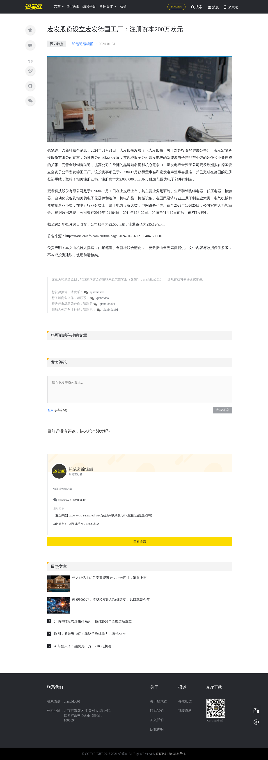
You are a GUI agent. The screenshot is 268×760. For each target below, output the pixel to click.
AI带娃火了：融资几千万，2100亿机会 (83, 646)
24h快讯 (73, 6)
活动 (123, 6)
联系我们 (157, 710)
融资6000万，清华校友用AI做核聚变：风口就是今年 (111, 599)
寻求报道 (185, 701)
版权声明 (157, 729)
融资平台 (89, 6)
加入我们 (157, 720)
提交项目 (176, 7)
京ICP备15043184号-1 (170, 753)
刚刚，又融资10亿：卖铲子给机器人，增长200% (90, 634)
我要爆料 (185, 710)
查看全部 (139, 541)
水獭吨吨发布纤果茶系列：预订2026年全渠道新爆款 (93, 621)
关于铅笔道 (158, 701)
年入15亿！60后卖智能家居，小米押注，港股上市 (109, 578)
